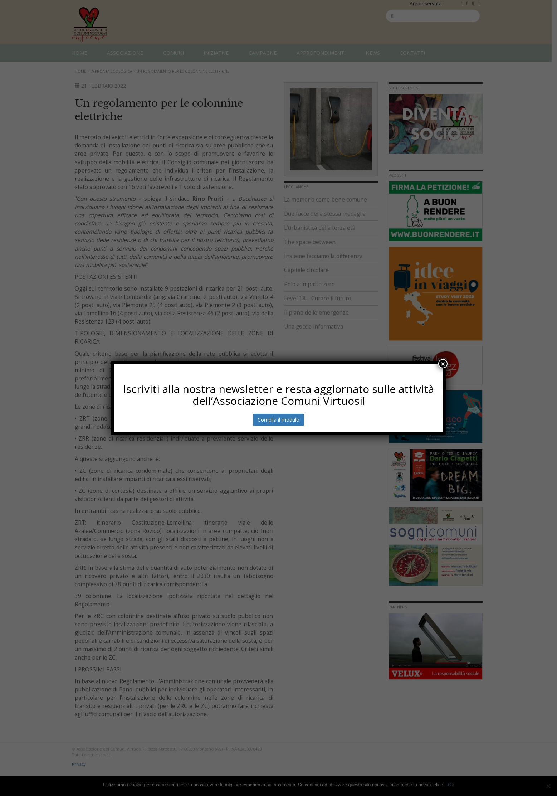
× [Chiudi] (442, 363)
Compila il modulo (278, 419)
